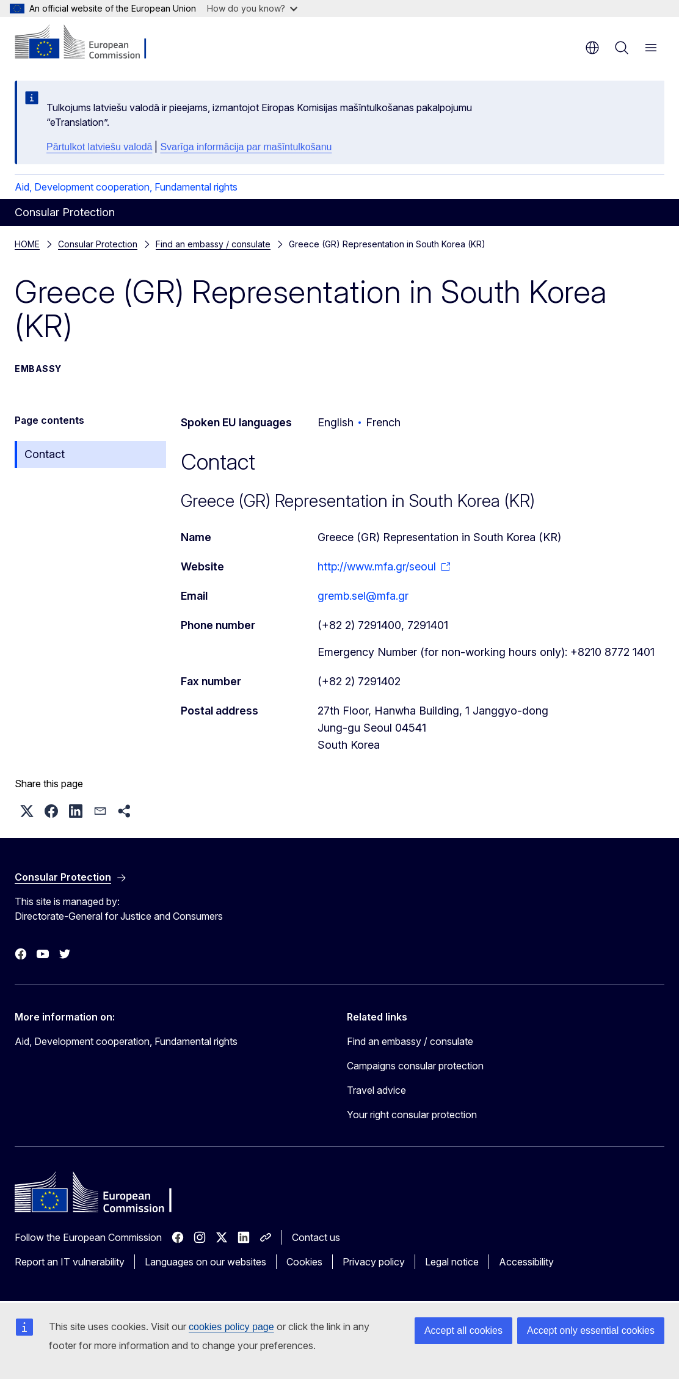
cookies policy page (231, 1327)
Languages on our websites (205, 1262)
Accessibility (526, 1262)
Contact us (316, 1237)
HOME (27, 244)
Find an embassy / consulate (213, 244)
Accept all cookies (463, 1330)
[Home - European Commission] (89, 42)
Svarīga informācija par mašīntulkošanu (246, 147)
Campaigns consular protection (415, 1066)
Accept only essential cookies (591, 1330)
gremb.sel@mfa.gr (363, 595)
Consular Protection (97, 244)
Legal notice (452, 1262)
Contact (44, 454)
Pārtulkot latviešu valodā (99, 147)
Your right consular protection (412, 1114)
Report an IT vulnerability (70, 1262)
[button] (27, 811)
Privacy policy (374, 1262)
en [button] (592, 47)
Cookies (304, 1262)
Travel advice (376, 1090)
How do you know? (252, 8)
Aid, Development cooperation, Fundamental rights (126, 187)
